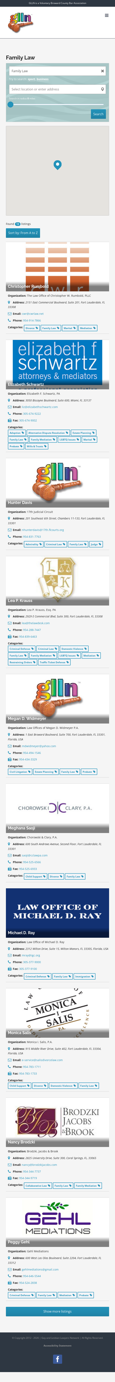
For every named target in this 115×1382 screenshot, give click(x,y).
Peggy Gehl (19, 1242)
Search (98, 114)
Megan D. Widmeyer (27, 718)
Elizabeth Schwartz (26, 384)
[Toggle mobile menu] (107, 15)
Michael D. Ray (21, 932)
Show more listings (57, 1311)
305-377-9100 (28, 969)
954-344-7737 (32, 1171)
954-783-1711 (32, 1067)
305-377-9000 (32, 962)
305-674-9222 (32, 414)
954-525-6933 (28, 869)
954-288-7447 (32, 630)
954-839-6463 (28, 636)
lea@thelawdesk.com (36, 623)
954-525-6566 (32, 862)
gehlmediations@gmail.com (40, 1269)
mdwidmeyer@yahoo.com (39, 746)
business (43, 79)
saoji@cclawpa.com (35, 855)
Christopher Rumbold (28, 286)
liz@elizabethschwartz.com (40, 407)
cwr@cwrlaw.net (33, 314)
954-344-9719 (28, 1178)
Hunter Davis (20, 502)
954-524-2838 (28, 1283)
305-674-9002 (28, 420)
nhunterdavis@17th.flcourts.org (43, 530)
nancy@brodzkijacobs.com (39, 1165)
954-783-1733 (28, 1073)
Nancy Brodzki (21, 1142)
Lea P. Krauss (20, 600)
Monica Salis (19, 1032)
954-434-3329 (28, 759)
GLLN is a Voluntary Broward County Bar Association (57, 3)
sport (31, 79)
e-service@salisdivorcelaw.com (42, 1060)
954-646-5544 (32, 1276)
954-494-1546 (32, 753)
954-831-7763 (32, 536)
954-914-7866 (32, 320)
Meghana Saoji (21, 828)
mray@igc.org (31, 955)
